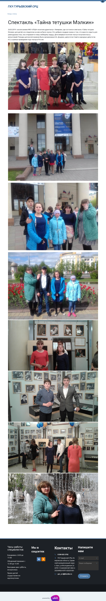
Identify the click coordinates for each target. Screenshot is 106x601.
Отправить (84, 576)
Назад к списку (12, 14)
